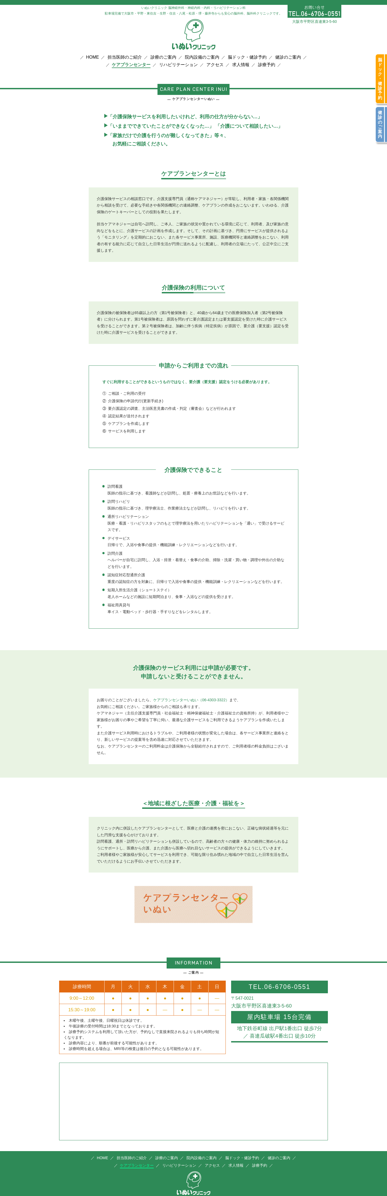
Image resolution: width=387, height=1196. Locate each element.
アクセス (215, 65)
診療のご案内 (163, 57)
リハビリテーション (178, 65)
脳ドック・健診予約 (247, 57)
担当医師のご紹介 (125, 57)
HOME (92, 57)
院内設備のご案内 (202, 57)
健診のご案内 (288, 57)
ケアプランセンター (131, 65)
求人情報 (240, 65)
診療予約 (266, 65)
